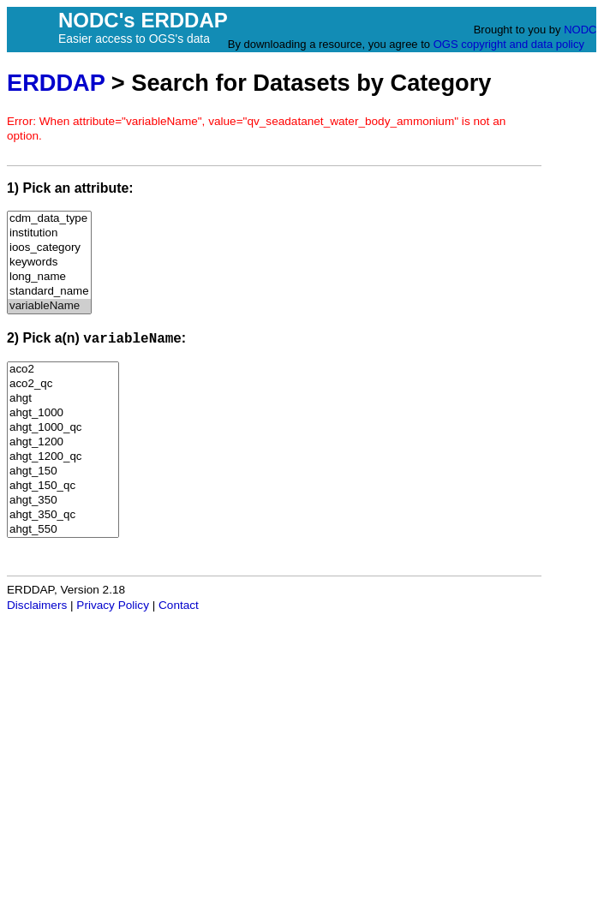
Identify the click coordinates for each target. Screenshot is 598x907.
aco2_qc (63, 384)
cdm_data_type (49, 219)
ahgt (63, 398)
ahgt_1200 (63, 442)
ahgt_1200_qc (63, 457)
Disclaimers (37, 605)
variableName (49, 306)
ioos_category (49, 248)
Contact (178, 605)
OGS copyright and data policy (509, 44)
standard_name (49, 291)
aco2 (63, 369)
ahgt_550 (63, 529)
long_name (49, 277)
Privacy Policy (112, 605)
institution (49, 233)
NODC (580, 29)
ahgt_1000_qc (63, 428)
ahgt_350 (63, 500)
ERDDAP (56, 82)
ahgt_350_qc (63, 515)
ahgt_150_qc (63, 486)
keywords (49, 262)
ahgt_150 (63, 471)
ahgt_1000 (63, 413)
